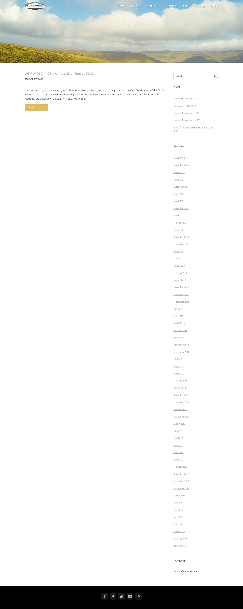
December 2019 (181, 287)
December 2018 (181, 344)
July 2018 (177, 359)
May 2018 (178, 366)
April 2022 (178, 194)
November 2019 (181, 294)
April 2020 (178, 258)
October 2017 (180, 409)
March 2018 (179, 373)
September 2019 (181, 301)
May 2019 (178, 308)
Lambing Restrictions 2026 (186, 98)
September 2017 (181, 416)
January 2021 (179, 230)
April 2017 (178, 452)
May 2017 (178, 445)
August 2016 (179, 495)
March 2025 (179, 172)
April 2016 (178, 524)
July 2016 (177, 502)
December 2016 (181, 474)
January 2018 (179, 388)
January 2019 (179, 337)
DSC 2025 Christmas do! (184, 105)
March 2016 (179, 531)
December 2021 (181, 208)
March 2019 (179, 323)
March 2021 (179, 215)
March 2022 (179, 201)
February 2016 (180, 538)
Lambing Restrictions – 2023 (186, 120)
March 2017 (179, 459)
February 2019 (180, 330)
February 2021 (180, 222)
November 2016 (181, 481)
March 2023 (179, 179)
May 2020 (178, 251)
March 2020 (179, 265)
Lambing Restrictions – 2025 (186, 113)
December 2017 (181, 395)
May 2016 (178, 517)
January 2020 (179, 280)
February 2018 (180, 380)
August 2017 (179, 423)
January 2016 (179, 545)
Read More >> (37, 107)
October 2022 (180, 186)
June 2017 (178, 438)
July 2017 (177, 430)
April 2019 (178, 316)
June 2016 (178, 510)
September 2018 (181, 352)
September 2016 (181, 488)
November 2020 (181, 244)
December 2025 (181, 165)
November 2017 (181, 402)
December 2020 (181, 237)
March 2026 (179, 158)
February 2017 (180, 466)
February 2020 (180, 273)
